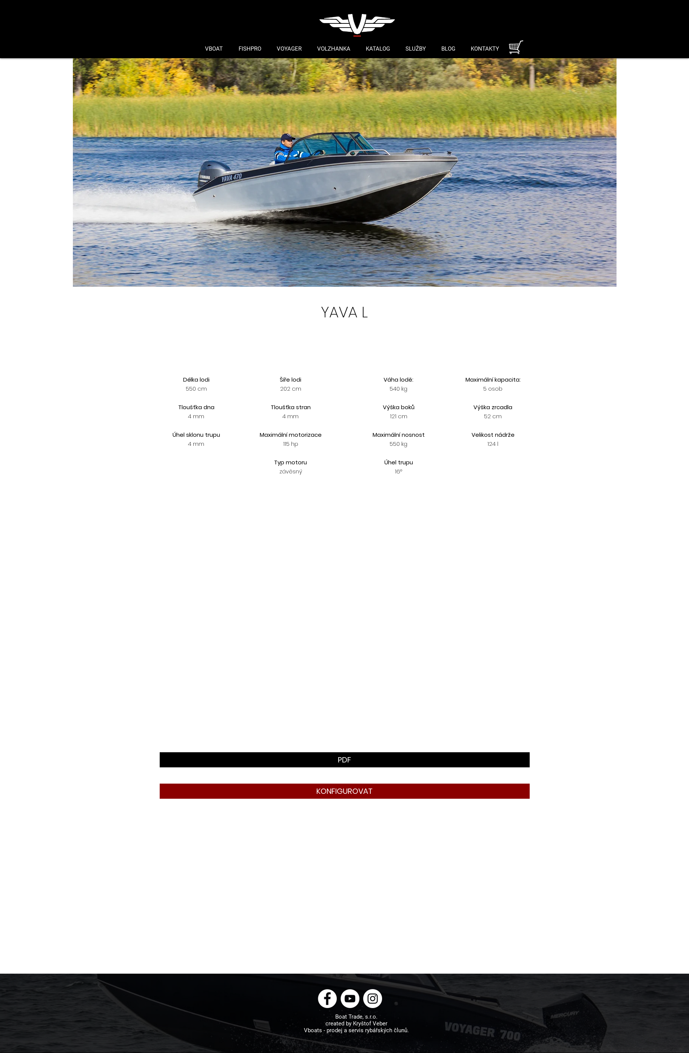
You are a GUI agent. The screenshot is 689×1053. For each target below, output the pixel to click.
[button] (345, 172)
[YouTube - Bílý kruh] (350, 998)
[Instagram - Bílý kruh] (372, 998)
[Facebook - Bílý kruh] (327, 998)
